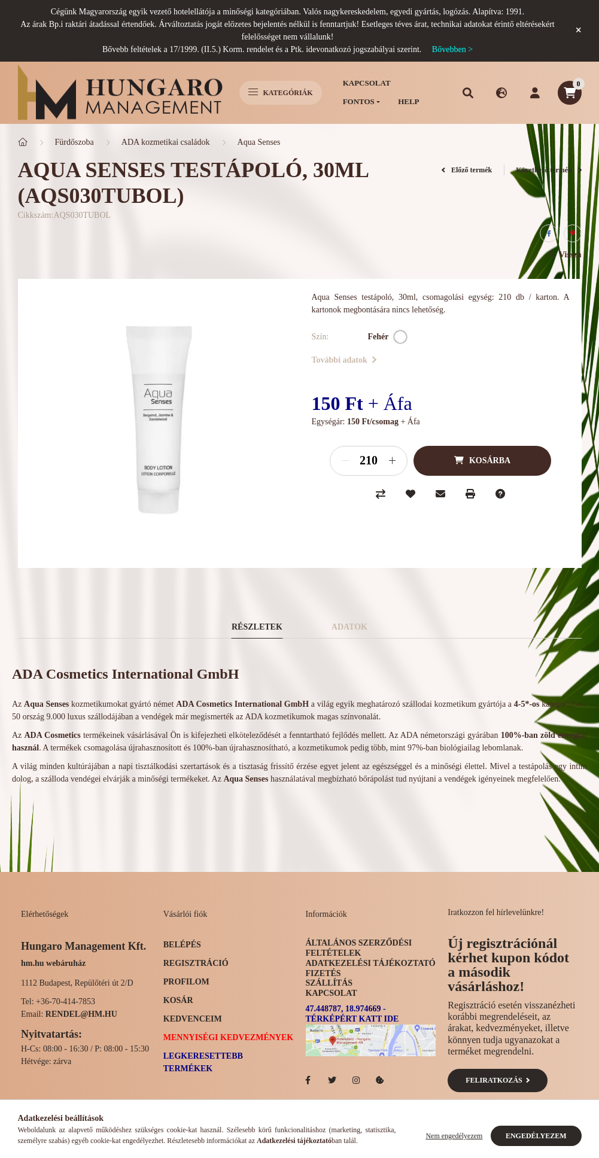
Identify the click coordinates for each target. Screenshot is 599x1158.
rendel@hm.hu (81, 1014)
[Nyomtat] (470, 494)
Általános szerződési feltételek (359, 948)
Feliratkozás (498, 1080)
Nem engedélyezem (453, 1136)
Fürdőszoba (74, 142)
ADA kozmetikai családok (165, 142)
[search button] (468, 93)
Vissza (565, 254)
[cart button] (570, 93)
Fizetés (323, 973)
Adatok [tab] (349, 626)
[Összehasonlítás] (381, 494)
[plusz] (392, 461)
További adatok (344, 359)
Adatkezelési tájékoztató (371, 963)
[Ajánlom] (440, 494)
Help (408, 101)
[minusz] (345, 461)
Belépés (182, 944)
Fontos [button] (359, 101)
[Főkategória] (23, 142)
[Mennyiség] (369, 460)
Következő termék (548, 170)
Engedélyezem (536, 1136)
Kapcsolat (367, 82)
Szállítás (329, 982)
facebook (308, 1080)
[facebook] (549, 233)
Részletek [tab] (257, 626)
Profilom (186, 981)
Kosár (178, 1000)
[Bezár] (579, 30)
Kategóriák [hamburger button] (280, 93)
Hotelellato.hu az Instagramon (356, 1080)
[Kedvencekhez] (410, 494)
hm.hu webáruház (53, 963)
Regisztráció (196, 963)
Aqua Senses (259, 142)
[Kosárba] (482, 461)
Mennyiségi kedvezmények (228, 1037)
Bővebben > (452, 49)
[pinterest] (573, 233)
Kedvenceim (192, 1018)
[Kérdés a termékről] (500, 494)
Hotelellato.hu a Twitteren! (332, 1080)
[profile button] (535, 93)
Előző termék (467, 170)
